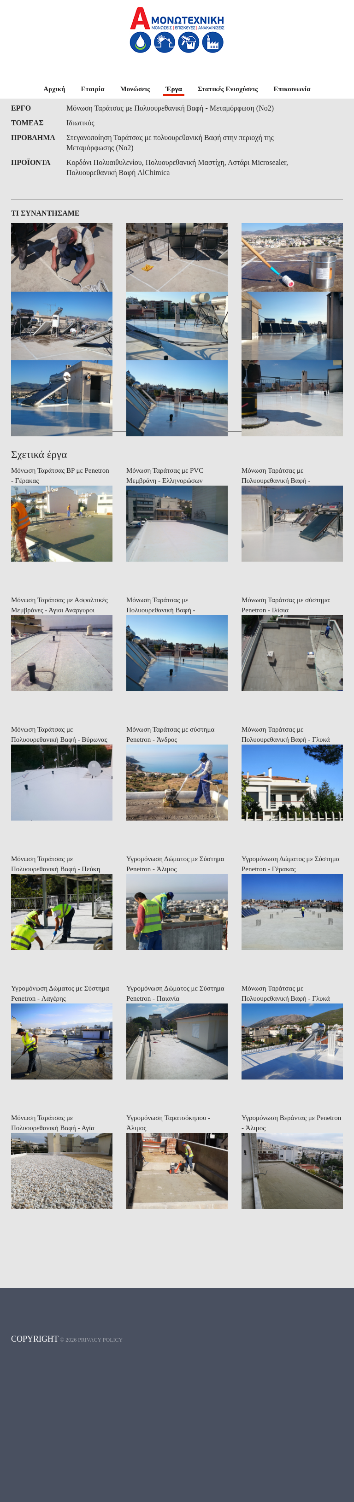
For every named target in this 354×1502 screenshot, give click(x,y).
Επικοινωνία (291, 89)
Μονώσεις (135, 89)
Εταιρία (93, 89)
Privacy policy (100, 1481)
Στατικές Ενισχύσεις (228, 89)
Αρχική (54, 89)
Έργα (173, 89)
